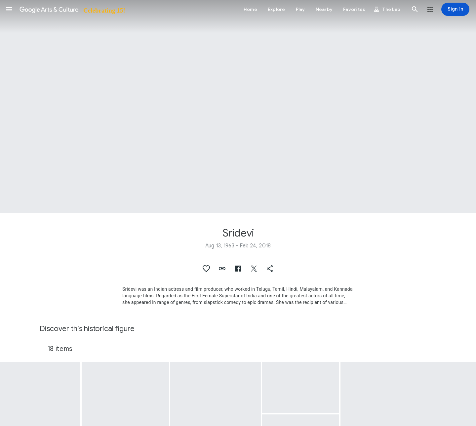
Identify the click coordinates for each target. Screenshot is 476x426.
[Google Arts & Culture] (72, 9)
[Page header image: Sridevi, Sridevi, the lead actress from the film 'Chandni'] (238, 106)
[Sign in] (455, 9)
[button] (9, 9)
